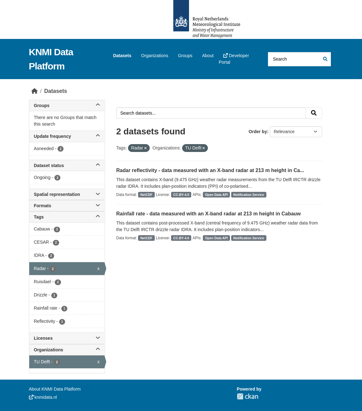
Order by (258, 131)
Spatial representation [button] (67, 194)
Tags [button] (67, 217)
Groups (185, 55)
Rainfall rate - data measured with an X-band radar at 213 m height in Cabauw (208, 213)
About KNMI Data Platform (55, 389)
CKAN (247, 396)
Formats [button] (67, 205)
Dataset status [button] (67, 165)
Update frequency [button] (67, 136)
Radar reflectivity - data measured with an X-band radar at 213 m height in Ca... (210, 170)
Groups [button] (67, 105)
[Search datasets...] (299, 59)
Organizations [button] (67, 350)
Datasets (122, 55)
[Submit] (324, 59)
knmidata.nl (43, 397)
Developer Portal (234, 59)
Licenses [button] (67, 338)
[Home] (34, 91)
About (208, 55)
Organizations (154, 55)
